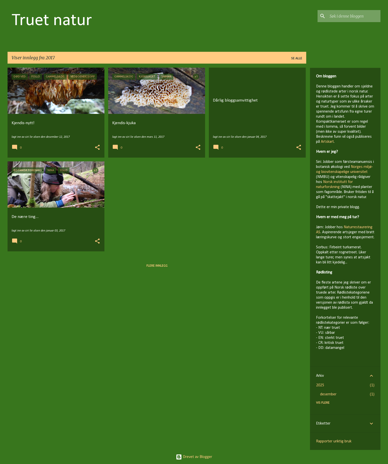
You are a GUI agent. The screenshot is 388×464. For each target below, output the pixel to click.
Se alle (296, 58)
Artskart (327, 142)
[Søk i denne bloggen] (354, 16)
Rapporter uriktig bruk (334, 441)
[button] (97, 148)
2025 (320, 385)
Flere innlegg (157, 265)
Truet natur (52, 21)
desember (328, 394)
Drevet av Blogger (194, 457)
